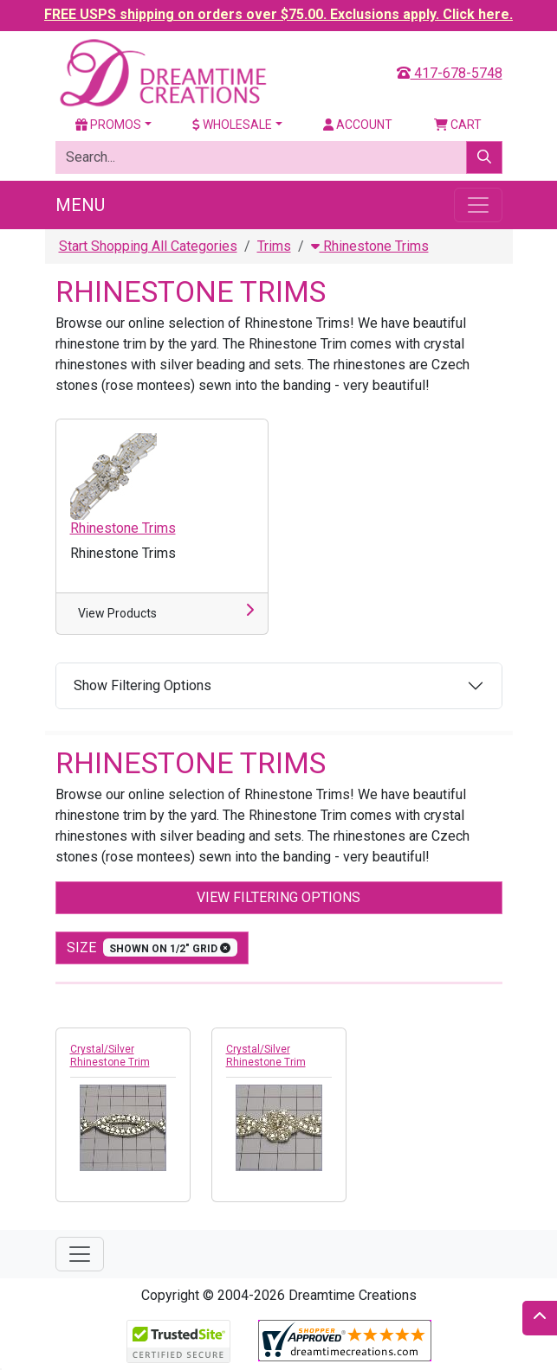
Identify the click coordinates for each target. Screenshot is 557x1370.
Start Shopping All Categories (148, 246)
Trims (274, 246)
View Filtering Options (278, 897)
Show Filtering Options (142, 685)
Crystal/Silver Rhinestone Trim (110, 1055)
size (152, 947)
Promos (108, 124)
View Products (117, 613)
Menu (80, 205)
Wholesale (232, 124)
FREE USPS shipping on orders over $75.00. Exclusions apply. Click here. (278, 14)
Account (357, 124)
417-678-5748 (449, 73)
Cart (458, 124)
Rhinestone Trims (370, 246)
